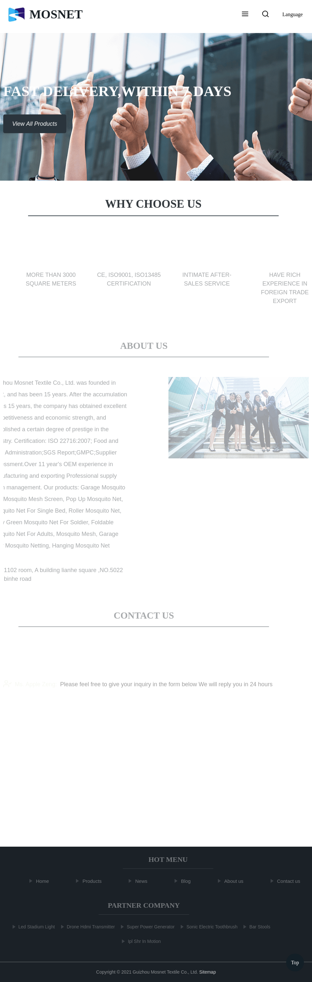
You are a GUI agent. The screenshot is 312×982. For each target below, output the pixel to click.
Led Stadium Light (35, 926)
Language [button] (292, 14)
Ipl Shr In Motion (142, 941)
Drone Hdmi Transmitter (89, 926)
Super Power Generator (149, 926)
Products (93, 881)
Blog (187, 881)
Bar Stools (258, 926)
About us (235, 881)
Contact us (290, 881)
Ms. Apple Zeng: (30, 688)
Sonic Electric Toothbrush (210, 926)
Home (44, 881)
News (143, 881)
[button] (245, 14)
